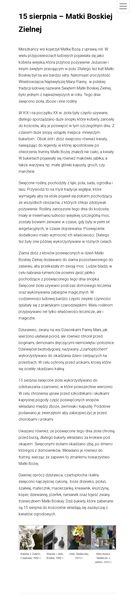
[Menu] (123, 6)
